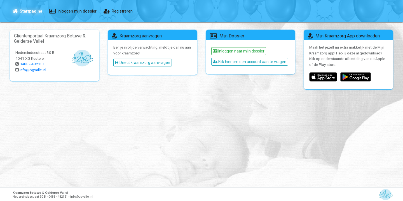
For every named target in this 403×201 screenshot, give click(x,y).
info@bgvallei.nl (34, 70)
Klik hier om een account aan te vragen (249, 61)
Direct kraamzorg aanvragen (142, 63)
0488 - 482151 (32, 64)
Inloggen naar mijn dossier (238, 51)
